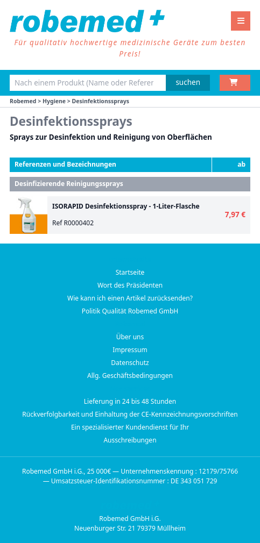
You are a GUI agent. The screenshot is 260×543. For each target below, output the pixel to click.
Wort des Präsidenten (130, 285)
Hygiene (54, 101)
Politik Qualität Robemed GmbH (130, 311)
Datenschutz (130, 362)
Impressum (130, 349)
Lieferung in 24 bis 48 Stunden (130, 401)
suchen (187, 82)
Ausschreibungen (129, 440)
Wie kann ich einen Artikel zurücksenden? (130, 298)
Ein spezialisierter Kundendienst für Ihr (130, 427)
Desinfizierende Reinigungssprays (69, 183)
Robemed (23, 101)
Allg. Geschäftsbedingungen (130, 375)
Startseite (130, 272)
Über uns (130, 336)
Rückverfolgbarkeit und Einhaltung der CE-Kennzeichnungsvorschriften (129, 414)
